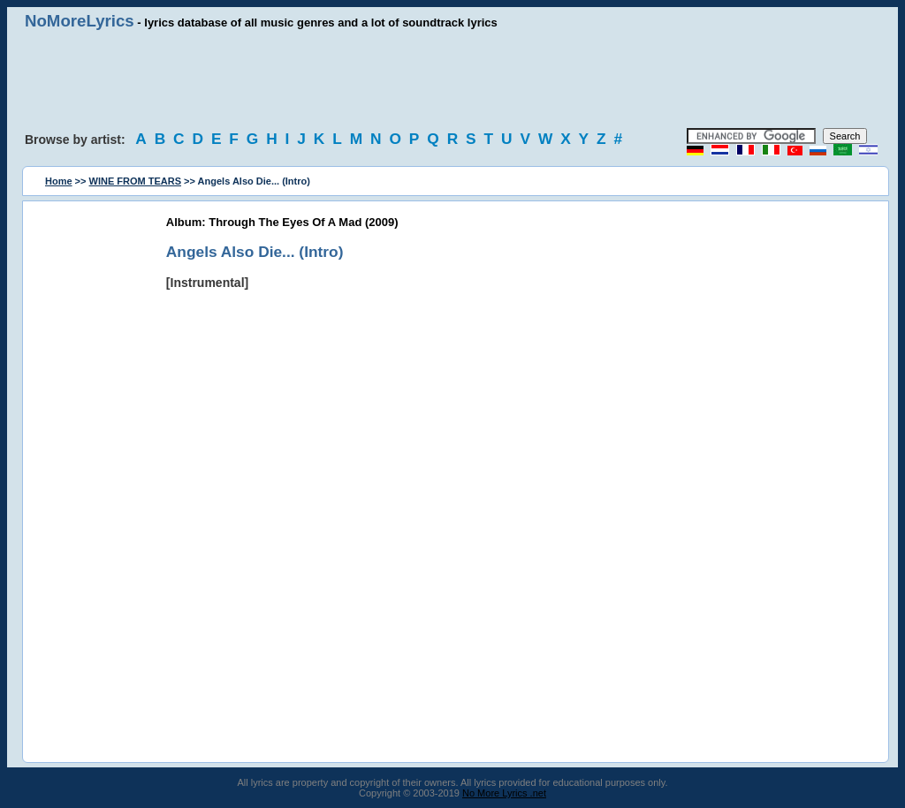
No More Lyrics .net (504, 793)
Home (58, 181)
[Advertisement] (452, 79)
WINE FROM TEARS (135, 181)
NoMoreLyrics (79, 20)
